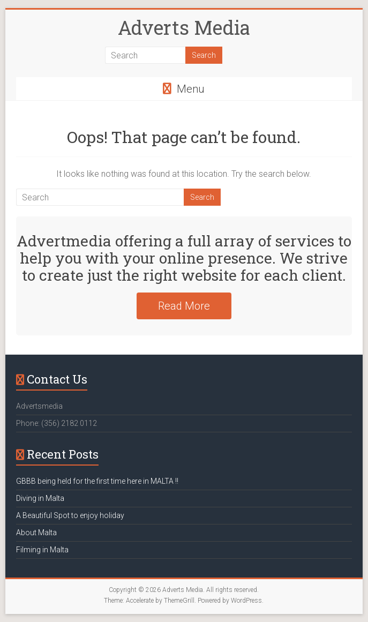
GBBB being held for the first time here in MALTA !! (97, 481)
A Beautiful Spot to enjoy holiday (70, 515)
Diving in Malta (40, 498)
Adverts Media (184, 27)
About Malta (36, 532)
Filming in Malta (42, 549)
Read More (184, 305)
